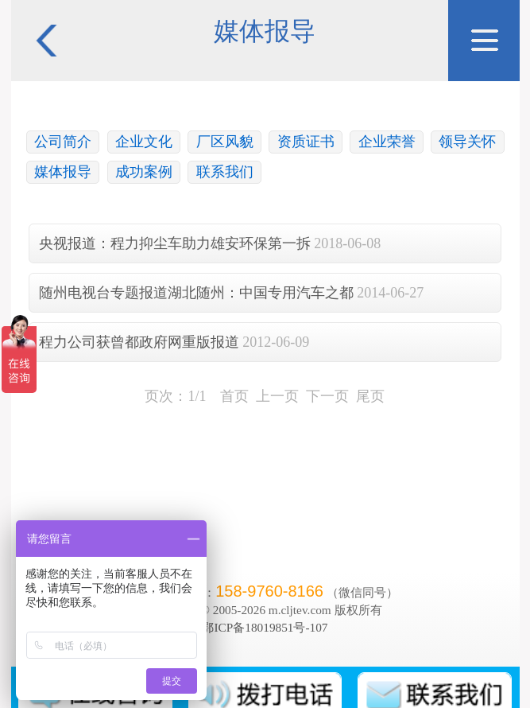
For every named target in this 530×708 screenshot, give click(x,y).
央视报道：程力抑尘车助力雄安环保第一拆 (175, 243)
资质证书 (306, 142)
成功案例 (143, 172)
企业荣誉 (387, 142)
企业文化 (143, 142)
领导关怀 (467, 142)
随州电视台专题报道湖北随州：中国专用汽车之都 (196, 293)
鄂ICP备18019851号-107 (264, 627)
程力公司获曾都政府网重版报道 (139, 342)
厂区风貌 (224, 142)
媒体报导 (62, 172)
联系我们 (224, 172)
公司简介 (62, 142)
